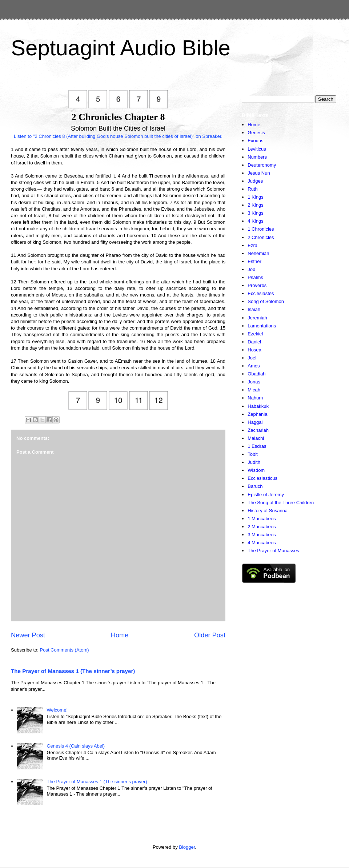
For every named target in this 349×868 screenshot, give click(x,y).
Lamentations (262, 326)
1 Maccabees (262, 518)
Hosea (254, 350)
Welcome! (57, 710)
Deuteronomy (262, 165)
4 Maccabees (262, 542)
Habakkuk (258, 406)
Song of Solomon (266, 301)
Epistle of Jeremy (266, 494)
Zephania (257, 414)
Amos (254, 366)
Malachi (256, 438)
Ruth (252, 189)
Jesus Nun (259, 173)
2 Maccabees (262, 526)
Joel (252, 358)
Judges (255, 181)
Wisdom (256, 470)
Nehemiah (258, 253)
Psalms (255, 277)
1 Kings (255, 197)
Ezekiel (255, 334)
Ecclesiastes (261, 293)
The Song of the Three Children (281, 502)
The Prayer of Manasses (273, 550)
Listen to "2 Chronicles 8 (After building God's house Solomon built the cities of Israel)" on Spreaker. (118, 136)
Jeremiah (257, 317)
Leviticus (257, 149)
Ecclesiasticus (262, 478)
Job (251, 269)
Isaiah (254, 309)
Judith (254, 462)
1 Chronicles (261, 229)
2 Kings (255, 205)
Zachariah (258, 430)
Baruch (255, 486)
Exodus (255, 140)
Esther (254, 261)
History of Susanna (268, 510)
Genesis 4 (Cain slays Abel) (76, 746)
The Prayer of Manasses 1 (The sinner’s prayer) (73, 671)
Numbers (257, 157)
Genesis (256, 132)
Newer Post (28, 635)
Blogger (187, 847)
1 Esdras (257, 446)
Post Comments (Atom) (64, 650)
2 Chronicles (261, 237)
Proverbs (257, 285)
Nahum (255, 398)
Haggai (255, 422)
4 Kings (255, 221)
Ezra (252, 245)
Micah (254, 390)
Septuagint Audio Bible (120, 48)
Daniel (254, 342)
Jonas (254, 382)
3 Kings (255, 213)
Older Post (209, 635)
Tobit (252, 454)
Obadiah (256, 374)
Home (120, 635)
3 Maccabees (262, 534)
